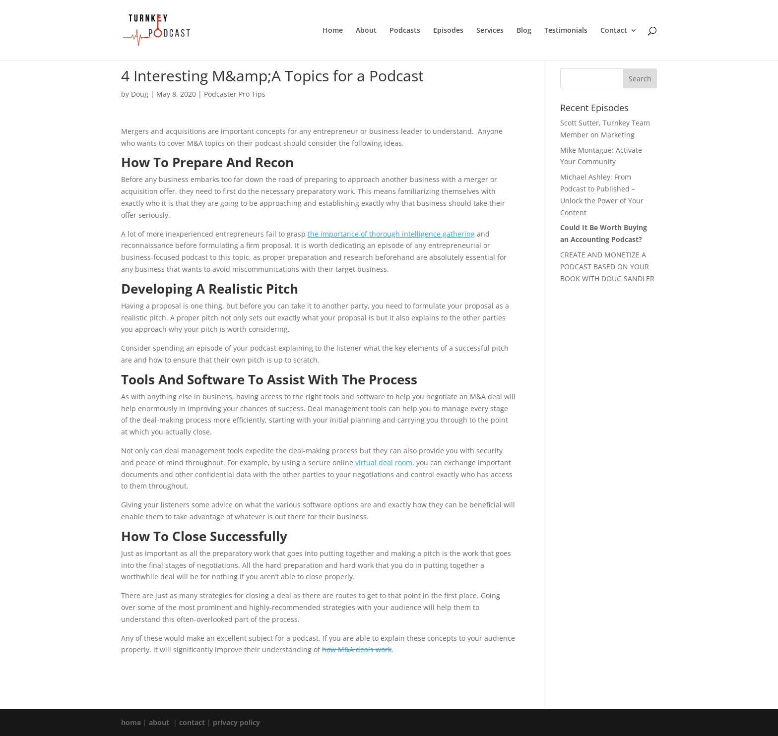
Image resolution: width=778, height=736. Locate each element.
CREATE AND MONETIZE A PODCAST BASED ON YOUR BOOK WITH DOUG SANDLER (607, 266)
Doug (139, 94)
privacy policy (236, 722)
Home (333, 31)
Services (490, 31)
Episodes (448, 31)
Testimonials (565, 31)
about (159, 722)
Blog (524, 31)
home (131, 722)
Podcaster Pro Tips (234, 94)
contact (192, 722)
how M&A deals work (356, 649)
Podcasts (404, 31)
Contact (613, 31)
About (366, 31)
